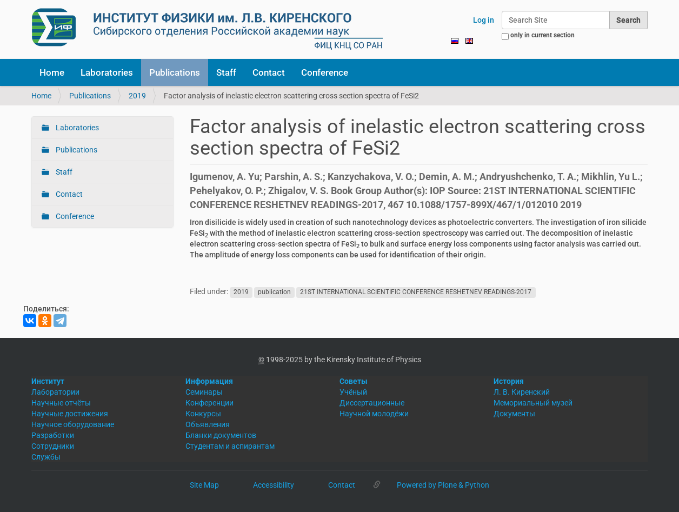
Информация (209, 381)
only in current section (542, 35)
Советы (354, 381)
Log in (483, 20)
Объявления (207, 424)
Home (51, 72)
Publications (174, 72)
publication (274, 292)
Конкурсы (203, 413)
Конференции (209, 402)
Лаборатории (55, 392)
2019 (137, 95)
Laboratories (107, 72)
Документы (514, 413)
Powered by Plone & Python (443, 485)
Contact (268, 72)
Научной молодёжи (374, 413)
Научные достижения (69, 413)
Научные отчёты (61, 402)
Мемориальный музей (533, 402)
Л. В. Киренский (522, 392)
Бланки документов (220, 435)
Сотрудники (52, 446)
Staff (226, 72)
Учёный (353, 392)
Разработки (52, 435)
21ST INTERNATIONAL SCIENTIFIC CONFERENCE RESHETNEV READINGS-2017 (415, 292)
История (509, 381)
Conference (324, 72)
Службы (46, 457)
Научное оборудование (72, 424)
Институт (47, 381)
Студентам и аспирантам (230, 446)
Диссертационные (372, 402)
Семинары (204, 392)
